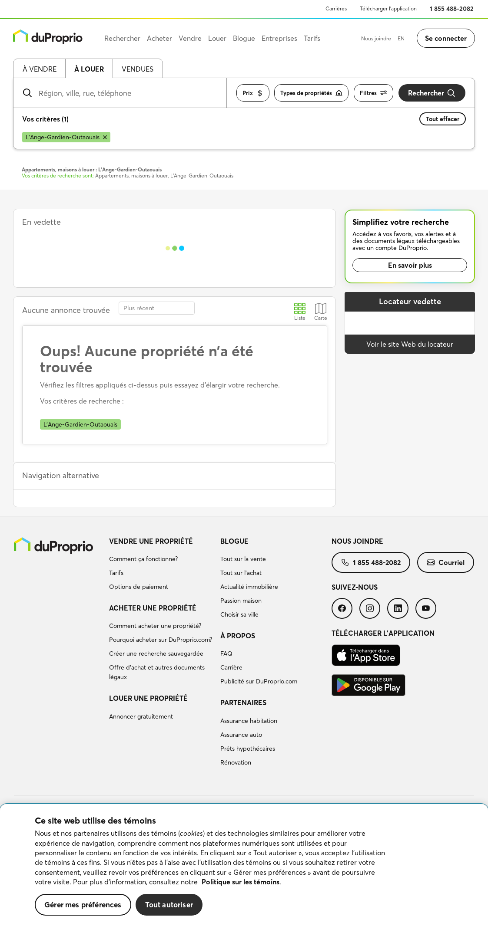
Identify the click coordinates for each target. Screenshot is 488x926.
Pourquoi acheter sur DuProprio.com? (160, 640)
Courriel (446, 562)
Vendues (137, 69)
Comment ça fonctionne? (143, 559)
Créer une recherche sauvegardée (156, 653)
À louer (89, 69)
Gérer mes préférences (83, 904)
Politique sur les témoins (240, 881)
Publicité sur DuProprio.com (258, 681)
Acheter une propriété (152, 608)
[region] (244, 865)
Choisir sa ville (239, 614)
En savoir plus (410, 265)
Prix (252, 93)
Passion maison (241, 600)
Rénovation (235, 762)
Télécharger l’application (388, 8)
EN (401, 38)
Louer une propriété (148, 698)
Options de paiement (138, 587)
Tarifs (116, 573)
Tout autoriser (169, 904)
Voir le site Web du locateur (409, 344)
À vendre (39, 69)
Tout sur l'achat (241, 573)
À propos (237, 635)
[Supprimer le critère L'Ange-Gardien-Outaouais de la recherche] (66, 137)
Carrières (336, 8)
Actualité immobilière (249, 587)
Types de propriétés (311, 93)
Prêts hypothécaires (247, 748)
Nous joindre (376, 38)
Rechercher (432, 93)
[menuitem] (161, 565)
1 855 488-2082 (452, 9)
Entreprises (279, 38)
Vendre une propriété (151, 541)
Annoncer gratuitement (141, 716)
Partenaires (243, 702)
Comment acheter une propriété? (155, 626)
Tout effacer (442, 119)
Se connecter (446, 38)
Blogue (234, 541)
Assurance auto (241, 735)
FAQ (226, 653)
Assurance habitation (248, 721)
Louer (217, 38)
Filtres (373, 93)
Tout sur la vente (243, 559)
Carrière (231, 667)
